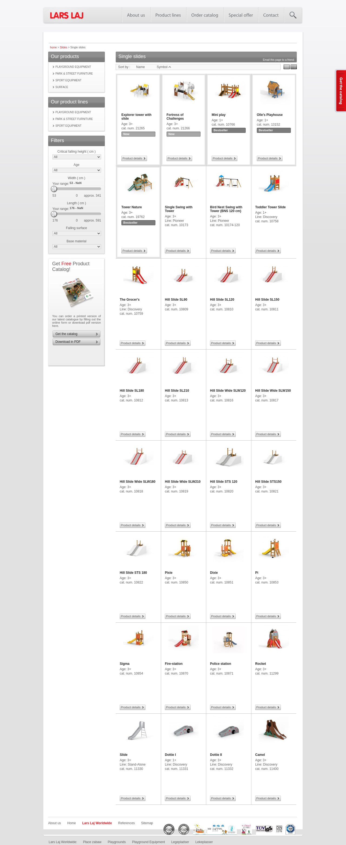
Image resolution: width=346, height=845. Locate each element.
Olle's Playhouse (270, 115)
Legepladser (180, 842)
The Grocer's (130, 299)
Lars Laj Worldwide (97, 823)
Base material (76, 241)
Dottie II (216, 755)
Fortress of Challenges (175, 116)
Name (140, 67)
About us (54, 823)
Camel (260, 755)
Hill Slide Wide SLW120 (228, 391)
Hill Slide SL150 (267, 299)
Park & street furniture (74, 73)
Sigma (124, 664)
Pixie (168, 573)
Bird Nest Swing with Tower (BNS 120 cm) (226, 209)
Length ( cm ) (76, 203)
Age (76, 165)
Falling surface (76, 228)
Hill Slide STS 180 (133, 573)
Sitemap (147, 823)
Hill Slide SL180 (132, 391)
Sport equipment (68, 80)
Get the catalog (66, 334)
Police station (220, 664)
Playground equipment (73, 66)
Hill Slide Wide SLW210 (183, 482)
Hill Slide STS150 (268, 482)
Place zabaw (92, 842)
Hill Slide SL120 (222, 299)
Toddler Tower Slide (270, 207)
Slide (124, 755)
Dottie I (170, 755)
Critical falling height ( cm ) (76, 151)
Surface (61, 87)
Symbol (164, 67)
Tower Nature (131, 207)
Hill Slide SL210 (177, 391)
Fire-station (173, 664)
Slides (63, 47)
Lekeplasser (204, 842)
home (53, 47)
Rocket (260, 664)
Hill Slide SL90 (176, 299)
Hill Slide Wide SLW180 (137, 482)
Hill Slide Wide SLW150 (273, 391)
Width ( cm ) (76, 178)
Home (71, 823)
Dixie (214, 573)
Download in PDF (68, 342)
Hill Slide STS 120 (223, 482)
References (126, 823)
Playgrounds (117, 842)
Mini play (218, 115)
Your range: (60, 184)
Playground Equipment (148, 842)
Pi (256, 573)
